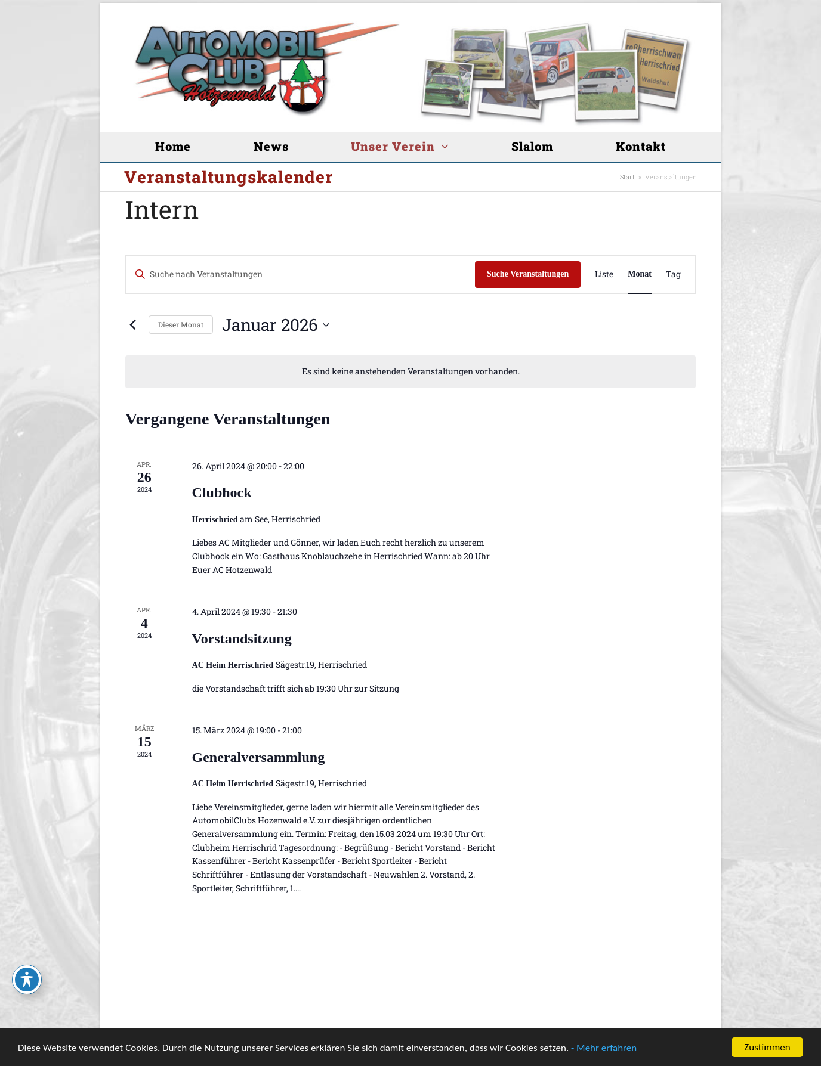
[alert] (410, 371)
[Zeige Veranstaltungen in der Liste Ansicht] (604, 274)
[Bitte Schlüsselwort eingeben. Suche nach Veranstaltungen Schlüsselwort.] (300, 274)
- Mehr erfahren (604, 1048)
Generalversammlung (258, 757)
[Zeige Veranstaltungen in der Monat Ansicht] (640, 274)
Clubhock (222, 492)
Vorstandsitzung (242, 638)
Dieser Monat (180, 324)
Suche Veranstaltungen (528, 273)
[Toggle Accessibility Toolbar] (27, 979)
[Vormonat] (132, 325)
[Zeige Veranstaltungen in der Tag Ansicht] (673, 274)
